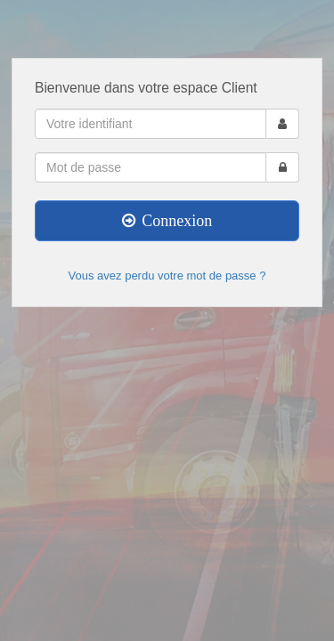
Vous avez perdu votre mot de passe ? (167, 275)
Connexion (167, 221)
